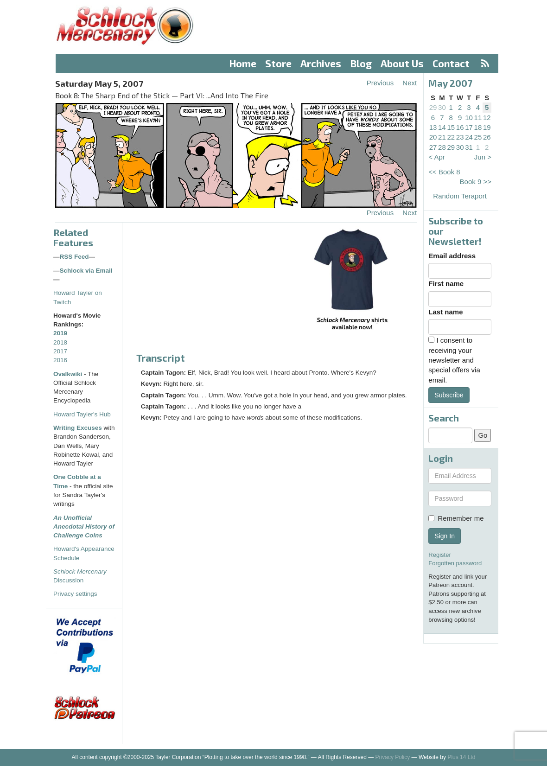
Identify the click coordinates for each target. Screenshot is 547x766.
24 (469, 137)
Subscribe (448, 395)
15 (451, 127)
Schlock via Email (86, 270)
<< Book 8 (444, 172)
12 (487, 117)
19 (487, 127)
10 (469, 117)
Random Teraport (460, 196)
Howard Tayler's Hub (82, 414)
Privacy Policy (392, 757)
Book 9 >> (475, 181)
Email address (452, 256)
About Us (402, 63)
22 (451, 137)
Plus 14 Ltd (461, 757)
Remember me (455, 518)
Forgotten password (455, 563)
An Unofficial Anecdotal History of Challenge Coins (83, 526)
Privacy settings (75, 593)
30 (442, 107)
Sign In (444, 536)
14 (442, 127)
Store (278, 63)
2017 (60, 351)
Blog (361, 63)
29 (433, 107)
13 (433, 127)
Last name (445, 312)
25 (478, 137)
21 (442, 137)
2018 (60, 342)
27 (433, 147)
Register (439, 554)
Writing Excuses (77, 427)
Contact (451, 63)
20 (433, 137)
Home (242, 63)
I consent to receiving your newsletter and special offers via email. (454, 360)
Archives (320, 63)
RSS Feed (74, 256)
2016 (60, 360)
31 (469, 147)
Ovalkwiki (68, 373)
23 (460, 137)
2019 (60, 333)
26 (487, 137)
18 (478, 127)
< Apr (436, 157)
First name (446, 283)
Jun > (482, 157)
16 (460, 127)
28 (442, 147)
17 (469, 127)
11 (478, 117)
